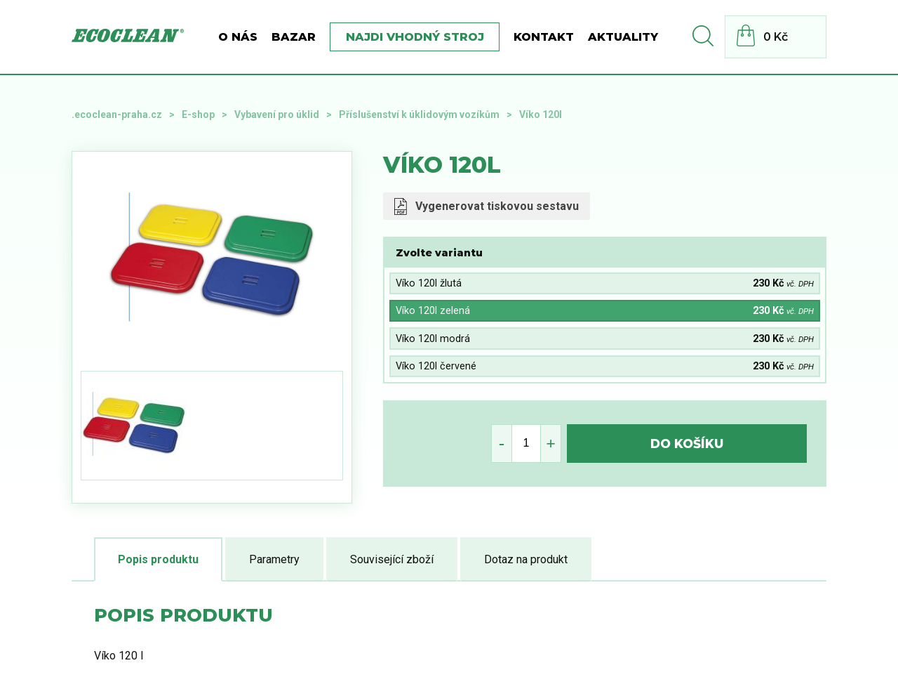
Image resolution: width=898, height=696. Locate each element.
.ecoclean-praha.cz (117, 114)
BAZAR (294, 37)
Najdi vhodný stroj (415, 37)
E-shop (198, 114)
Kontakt (544, 37)
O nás (237, 37)
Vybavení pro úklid (276, 114)
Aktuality (623, 37)
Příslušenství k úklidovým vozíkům (419, 114)
